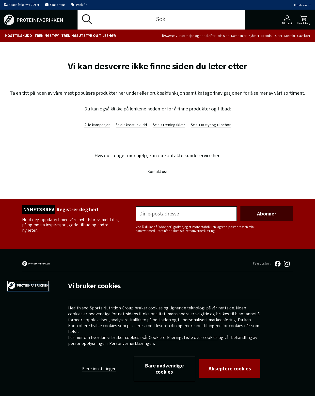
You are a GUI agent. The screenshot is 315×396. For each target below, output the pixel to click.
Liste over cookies (201, 337)
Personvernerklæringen (131, 343)
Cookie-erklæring (165, 337)
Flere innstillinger (99, 368)
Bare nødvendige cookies (164, 368)
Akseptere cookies (229, 368)
